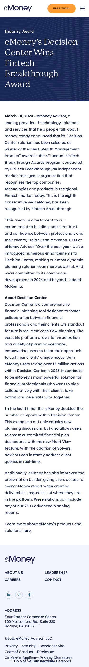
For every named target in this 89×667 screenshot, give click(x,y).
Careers (13, 579)
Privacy (11, 646)
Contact (53, 579)
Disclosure (45, 651)
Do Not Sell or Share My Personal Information (42, 661)
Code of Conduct (19, 651)
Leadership (56, 572)
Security (29, 646)
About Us (14, 572)
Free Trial (61, 8)
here (26, 530)
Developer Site (51, 646)
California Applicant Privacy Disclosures (38, 657)
